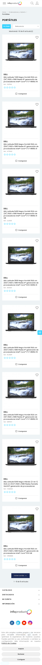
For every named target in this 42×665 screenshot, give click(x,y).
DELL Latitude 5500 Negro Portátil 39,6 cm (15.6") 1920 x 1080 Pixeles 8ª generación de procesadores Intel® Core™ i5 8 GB (21, 551)
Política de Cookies (9, 643)
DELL (6, 74)
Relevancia (27, 26)
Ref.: (5, 84)
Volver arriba (20, 575)
